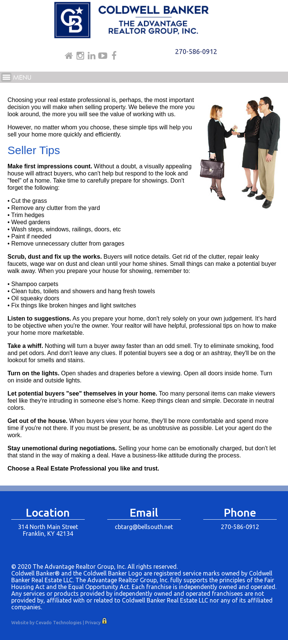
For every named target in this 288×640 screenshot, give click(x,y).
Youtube (102, 55)
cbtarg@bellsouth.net (144, 526)
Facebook (114, 55)
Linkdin (92, 55)
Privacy (92, 622)
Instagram (80, 55)
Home (69, 55)
